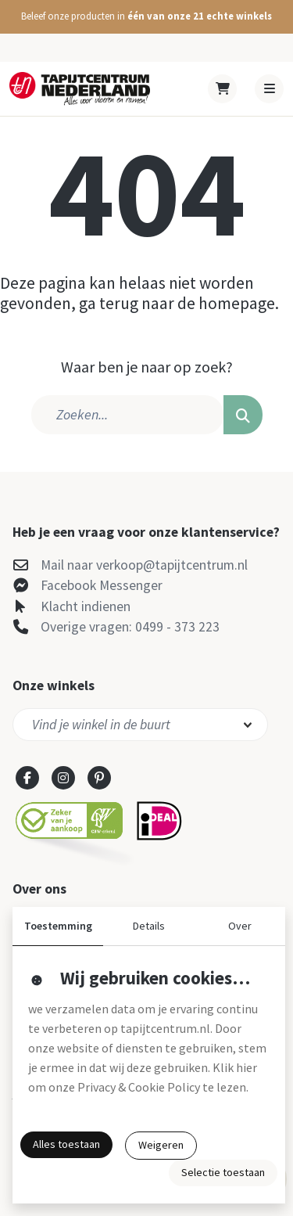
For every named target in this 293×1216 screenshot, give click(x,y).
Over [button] (240, 926)
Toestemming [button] (58, 926)
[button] (146, 17)
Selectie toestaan (223, 1172)
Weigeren (161, 1145)
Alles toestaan (66, 1144)
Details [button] (149, 926)
